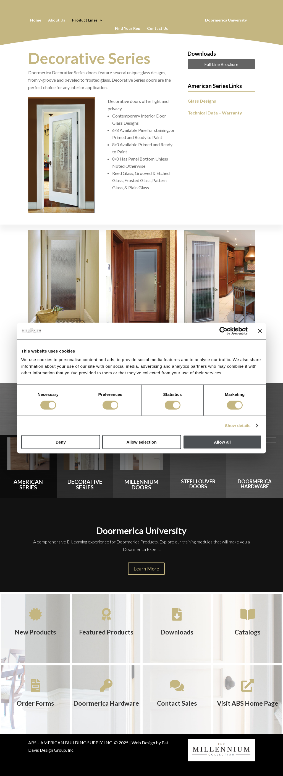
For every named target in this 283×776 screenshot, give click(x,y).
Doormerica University (226, 20)
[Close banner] (260, 331)
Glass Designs (202, 100)
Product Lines (85, 20)
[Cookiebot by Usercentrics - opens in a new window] (223, 331)
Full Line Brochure (221, 64)
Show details (238, 425)
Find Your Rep (127, 28)
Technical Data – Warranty (215, 112)
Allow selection (141, 442)
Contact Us (157, 28)
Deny (61, 442)
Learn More (146, 569)
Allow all (222, 442)
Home (35, 20)
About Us (56, 20)
